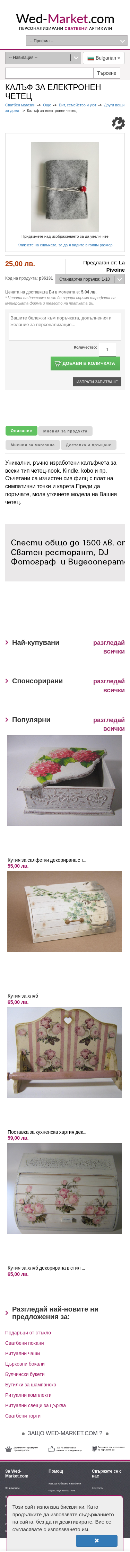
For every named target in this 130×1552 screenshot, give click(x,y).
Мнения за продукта (65, 431)
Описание (21, 431)
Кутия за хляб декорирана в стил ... (46, 1268)
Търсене (106, 73)
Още (47, 105)
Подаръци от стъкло (28, 1332)
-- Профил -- (41, 40)
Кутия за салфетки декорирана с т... (47, 860)
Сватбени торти (23, 1416)
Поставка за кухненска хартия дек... (47, 1132)
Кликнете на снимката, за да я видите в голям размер (64, 245)
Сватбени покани (24, 1343)
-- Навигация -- (23, 57)
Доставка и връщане (88, 445)
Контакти (97, 1488)
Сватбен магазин (20, 105)
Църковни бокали (25, 1364)
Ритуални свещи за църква (35, 1405)
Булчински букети (25, 1374)
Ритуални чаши (22, 1353)
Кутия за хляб (23, 996)
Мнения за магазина (33, 445)
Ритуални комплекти (28, 1395)
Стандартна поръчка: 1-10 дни (83, 280)
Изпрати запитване (97, 382)
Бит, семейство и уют (77, 105)
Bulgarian (103, 58)
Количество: (85, 347)
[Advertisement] (67, 612)
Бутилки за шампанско (30, 1384)
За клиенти (12, 1488)
